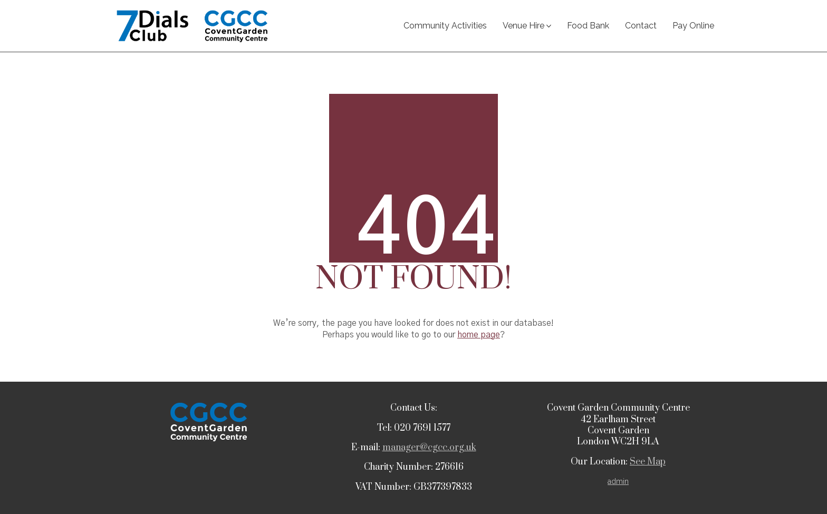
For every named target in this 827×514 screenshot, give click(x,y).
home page (478, 335)
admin (618, 481)
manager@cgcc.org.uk (429, 447)
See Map (648, 462)
